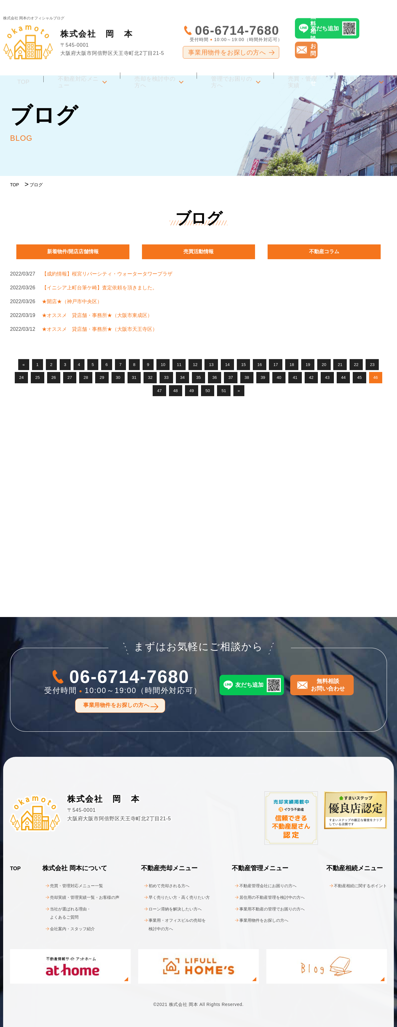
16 (259, 364)
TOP (18, 67)
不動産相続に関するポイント (354, 885)
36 (214, 377)
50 (207, 390)
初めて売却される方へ (162, 885)
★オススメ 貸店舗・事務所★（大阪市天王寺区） (99, 329)
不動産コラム (324, 251)
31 (134, 377)
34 (182, 377)
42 (311, 377)
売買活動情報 (198, 251)
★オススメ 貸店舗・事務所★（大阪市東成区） (97, 315)
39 (263, 377)
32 (150, 377)
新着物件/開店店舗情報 (73, 251)
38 (247, 377)
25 (37, 377)
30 (118, 377)
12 (195, 364)
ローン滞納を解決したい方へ (169, 908)
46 (375, 377)
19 (308, 364)
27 (70, 377)
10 (163, 364)
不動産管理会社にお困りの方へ (262, 885)
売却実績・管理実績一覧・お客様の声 (80, 897)
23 (372, 364)
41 (295, 377)
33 (166, 377)
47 (159, 390)
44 (343, 377)
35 (198, 377)
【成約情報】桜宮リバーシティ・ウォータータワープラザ (107, 273)
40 (279, 377)
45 (359, 377)
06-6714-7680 (237, 19)
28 (86, 377)
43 (327, 377)
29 (102, 377)
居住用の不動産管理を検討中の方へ (267, 897)
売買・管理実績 (302, 68)
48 (175, 390)
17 (275, 364)
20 (324, 364)
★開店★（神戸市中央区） (72, 301)
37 (230, 377)
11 (179, 364)
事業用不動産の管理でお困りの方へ (267, 908)
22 (356, 364)
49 (191, 390)
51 (223, 390)
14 (227, 364)
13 (211, 364)
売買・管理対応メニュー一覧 (70, 885)
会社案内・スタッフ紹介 (65, 928)
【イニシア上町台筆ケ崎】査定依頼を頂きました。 (99, 287)
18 (292, 364)
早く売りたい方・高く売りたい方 (174, 897)
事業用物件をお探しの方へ (227, 40)
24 (21, 377)
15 (243, 364)
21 (340, 364)
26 (54, 377)
